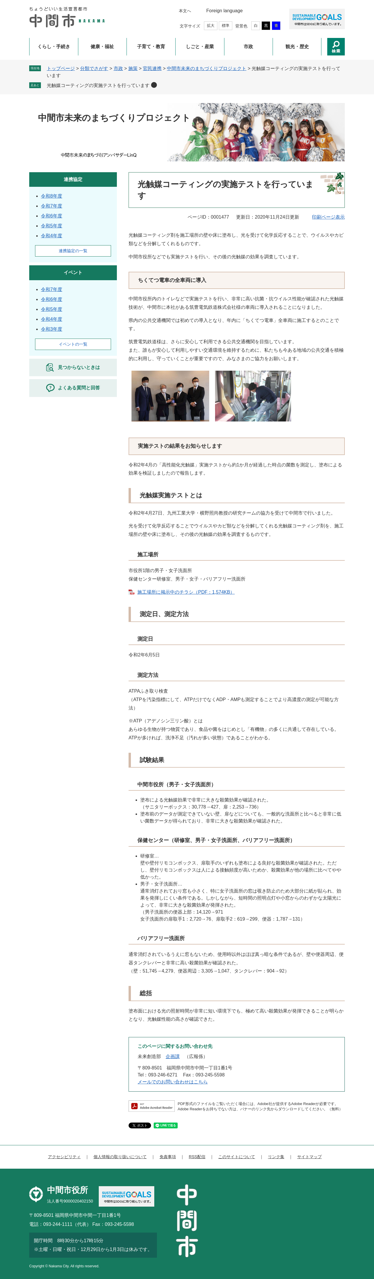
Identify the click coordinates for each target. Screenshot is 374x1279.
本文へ (185, 10)
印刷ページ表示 (328, 217)
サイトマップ (309, 1156)
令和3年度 (51, 329)
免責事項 (168, 1156)
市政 (248, 46)
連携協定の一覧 (73, 250)
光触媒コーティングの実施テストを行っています (98, 85)
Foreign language (224, 10)
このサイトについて (236, 1156)
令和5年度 (51, 225)
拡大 (210, 25)
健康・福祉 (102, 46)
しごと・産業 (200, 46)
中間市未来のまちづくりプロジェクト (206, 68)
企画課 (173, 1056)
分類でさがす (94, 68)
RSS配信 (197, 1156)
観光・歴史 (297, 46)
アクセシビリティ (64, 1156)
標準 (225, 25)
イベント (73, 272)
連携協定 (73, 179)
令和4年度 (51, 235)
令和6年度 (51, 215)
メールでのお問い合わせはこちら (173, 1081)
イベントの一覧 (73, 344)
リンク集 (276, 1156)
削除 (154, 85)
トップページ (61, 68)
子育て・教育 (151, 46)
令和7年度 (51, 205)
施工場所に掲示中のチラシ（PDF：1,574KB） (186, 592)
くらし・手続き (53, 46)
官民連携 (152, 68)
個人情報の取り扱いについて (120, 1156)
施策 (133, 68)
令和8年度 (51, 196)
